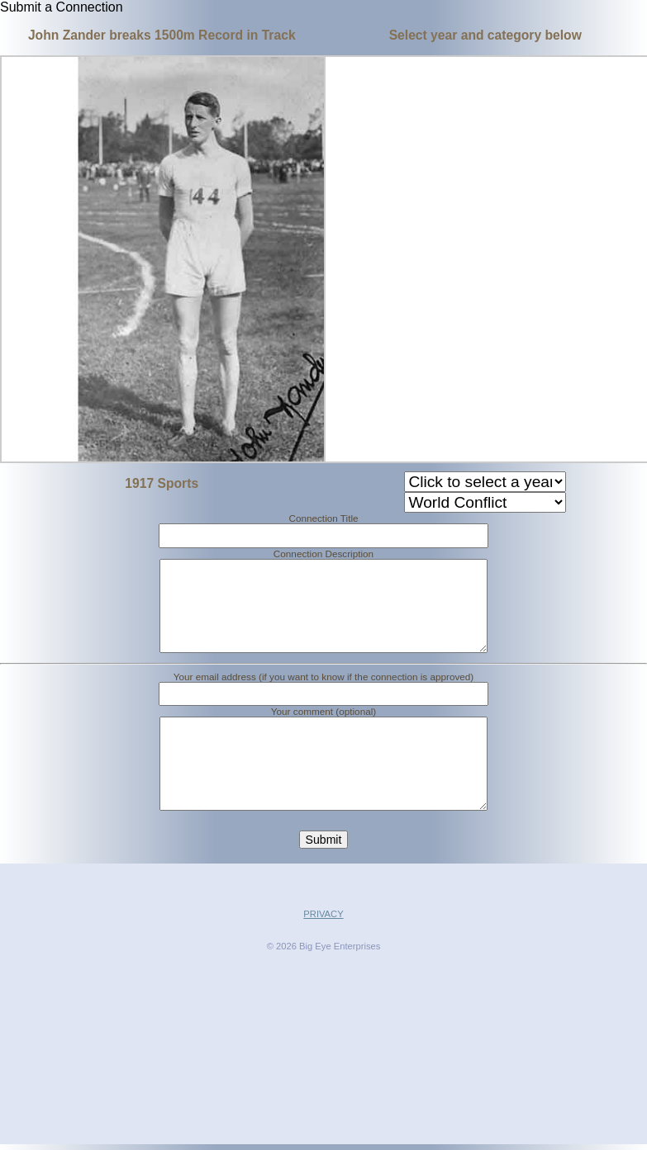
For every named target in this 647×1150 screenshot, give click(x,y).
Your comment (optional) (323, 731)
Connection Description (323, 553)
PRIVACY (323, 953)
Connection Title (323, 518)
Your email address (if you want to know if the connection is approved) (324, 696)
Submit (324, 879)
